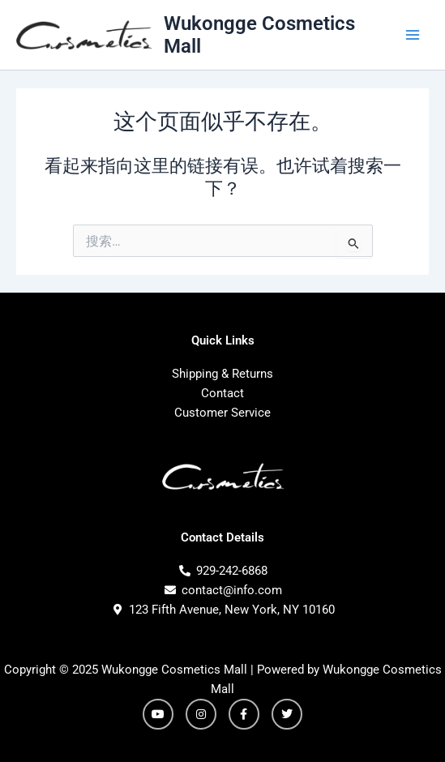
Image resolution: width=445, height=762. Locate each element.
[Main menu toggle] (412, 35)
